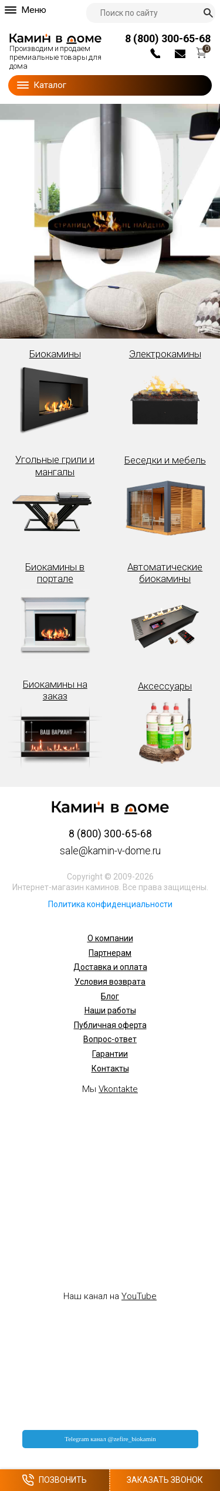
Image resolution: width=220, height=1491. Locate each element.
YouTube (139, 1296)
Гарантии (110, 1054)
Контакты (110, 1068)
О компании (110, 938)
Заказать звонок (165, 1480)
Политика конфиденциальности (110, 904)
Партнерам (110, 953)
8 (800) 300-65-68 (168, 38)
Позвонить (54, 1480)
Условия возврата (110, 981)
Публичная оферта (110, 1025)
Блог (110, 996)
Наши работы (110, 1010)
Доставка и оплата (110, 967)
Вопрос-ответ (110, 1039)
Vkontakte (118, 1089)
